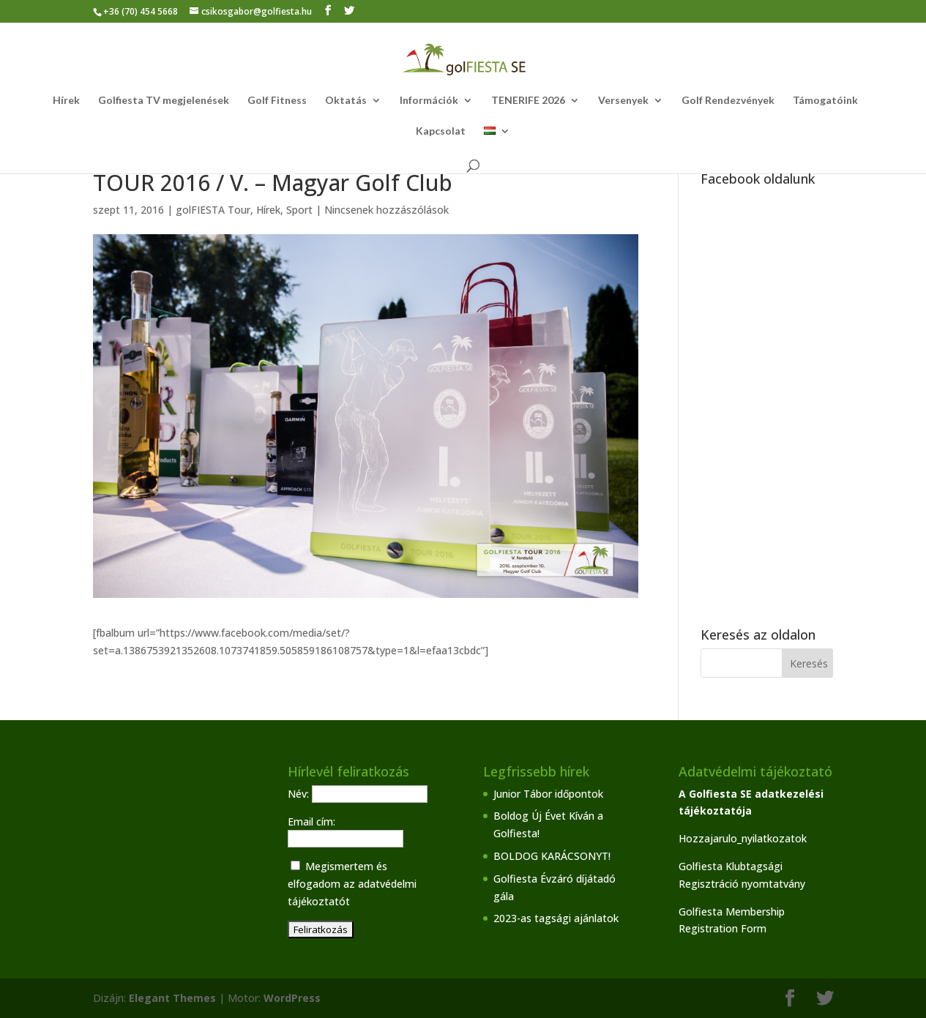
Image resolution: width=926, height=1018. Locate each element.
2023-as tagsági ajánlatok (556, 918)
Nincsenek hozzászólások (386, 210)
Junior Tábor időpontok (548, 794)
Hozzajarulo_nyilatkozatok (743, 838)
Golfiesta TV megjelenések (163, 100)
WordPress (292, 998)
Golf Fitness (277, 100)
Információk (429, 100)
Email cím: (311, 821)
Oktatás (346, 100)
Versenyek (623, 100)
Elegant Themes (172, 998)
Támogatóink (825, 100)
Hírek (66, 100)
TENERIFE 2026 (528, 100)
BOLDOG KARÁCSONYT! (552, 856)
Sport (299, 210)
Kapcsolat (441, 131)
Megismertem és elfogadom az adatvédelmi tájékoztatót (352, 883)
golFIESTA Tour (213, 210)
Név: (300, 794)
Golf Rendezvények (728, 100)
